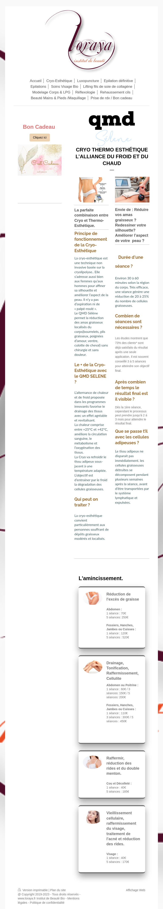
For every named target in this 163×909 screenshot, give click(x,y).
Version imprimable (33, 890)
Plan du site (58, 890)
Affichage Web (135, 890)
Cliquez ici (39, 137)
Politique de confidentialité (47, 902)
